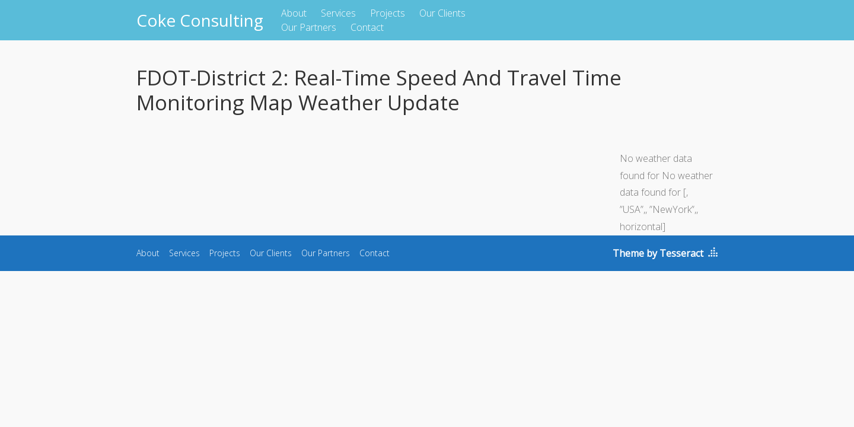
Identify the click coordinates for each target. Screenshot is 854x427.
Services (338, 13)
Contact (367, 27)
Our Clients (442, 13)
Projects (387, 13)
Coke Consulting (199, 20)
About (294, 13)
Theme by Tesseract (658, 253)
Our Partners (308, 27)
